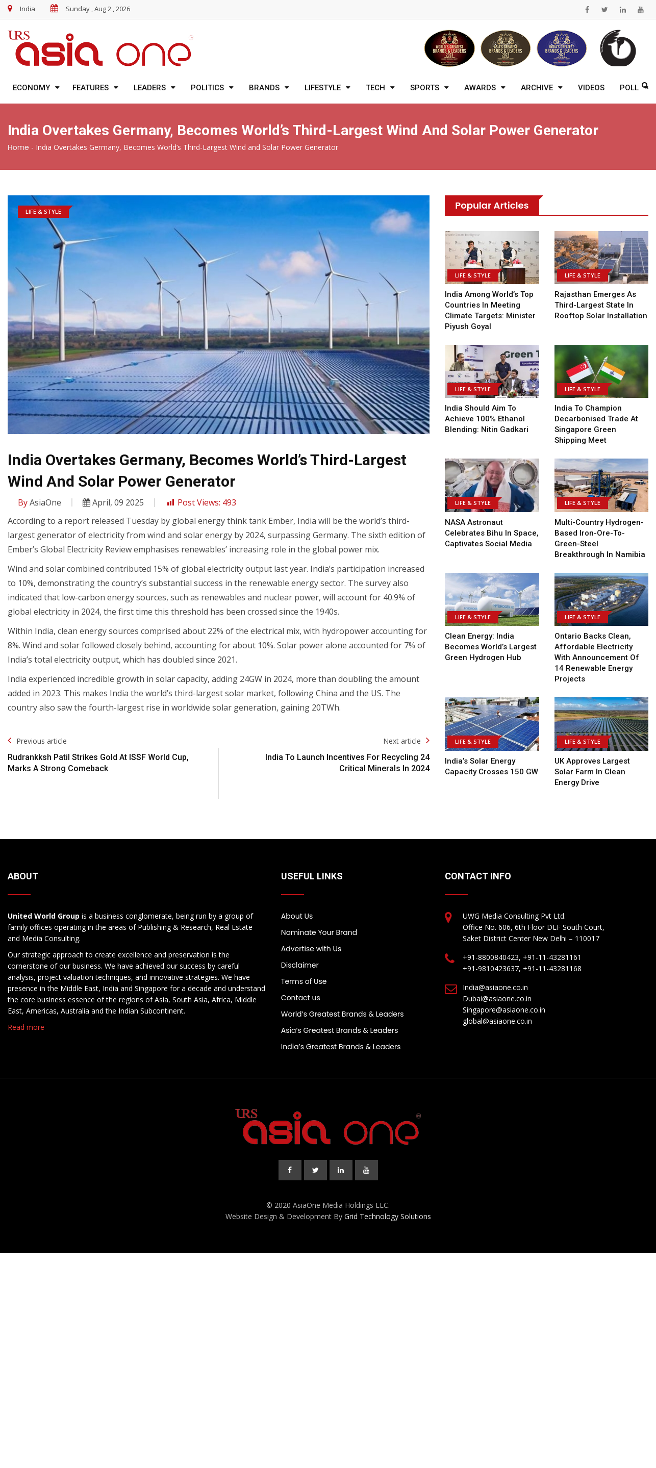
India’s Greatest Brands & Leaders (341, 1047)
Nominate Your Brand (319, 932)
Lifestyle (323, 87)
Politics (207, 87)
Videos (591, 87)
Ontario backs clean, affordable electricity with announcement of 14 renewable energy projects (596, 657)
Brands (264, 87)
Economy (31, 87)
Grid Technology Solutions (387, 1216)
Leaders (150, 87)
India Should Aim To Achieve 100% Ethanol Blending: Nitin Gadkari (486, 418)
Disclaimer (300, 965)
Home (18, 147)
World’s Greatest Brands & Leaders (342, 1014)
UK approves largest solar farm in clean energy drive (592, 771)
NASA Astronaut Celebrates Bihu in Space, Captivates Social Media (492, 533)
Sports (424, 87)
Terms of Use (304, 981)
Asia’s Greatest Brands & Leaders (339, 1030)
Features (90, 87)
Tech (375, 87)
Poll (629, 87)
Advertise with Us (311, 949)
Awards (480, 87)
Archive (537, 87)
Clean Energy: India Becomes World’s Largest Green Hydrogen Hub (491, 646)
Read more (26, 1027)
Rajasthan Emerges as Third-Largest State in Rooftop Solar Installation (600, 305)
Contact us (300, 998)
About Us (297, 916)
